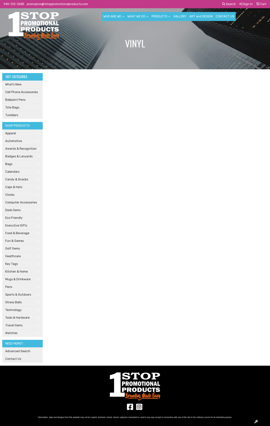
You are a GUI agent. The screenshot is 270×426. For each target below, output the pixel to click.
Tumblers (11, 115)
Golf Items (12, 248)
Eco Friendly (13, 218)
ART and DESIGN (201, 16)
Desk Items (13, 210)
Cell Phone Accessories (21, 92)
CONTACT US (225, 16)
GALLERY (179, 16)
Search (229, 4)
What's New (13, 84)
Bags (8, 164)
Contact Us (13, 359)
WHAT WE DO (136, 16)
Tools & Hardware (17, 317)
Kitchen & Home (16, 271)
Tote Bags (12, 107)
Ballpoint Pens (15, 100)
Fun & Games (14, 241)
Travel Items (13, 325)
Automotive (13, 141)
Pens (8, 287)
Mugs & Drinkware (18, 279)
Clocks (9, 195)
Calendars (12, 171)
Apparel (10, 133)
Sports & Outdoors (18, 294)
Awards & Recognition (21, 148)
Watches (11, 333)
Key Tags (11, 264)
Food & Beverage (17, 233)
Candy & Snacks (16, 179)
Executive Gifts (16, 225)
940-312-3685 (14, 4)
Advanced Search (17, 351)
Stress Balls (13, 302)
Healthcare (13, 256)
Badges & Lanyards (19, 156)
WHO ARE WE (112, 16)
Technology (13, 310)
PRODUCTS (159, 16)
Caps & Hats (13, 187)
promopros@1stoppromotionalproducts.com (57, 4)
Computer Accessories (21, 202)
